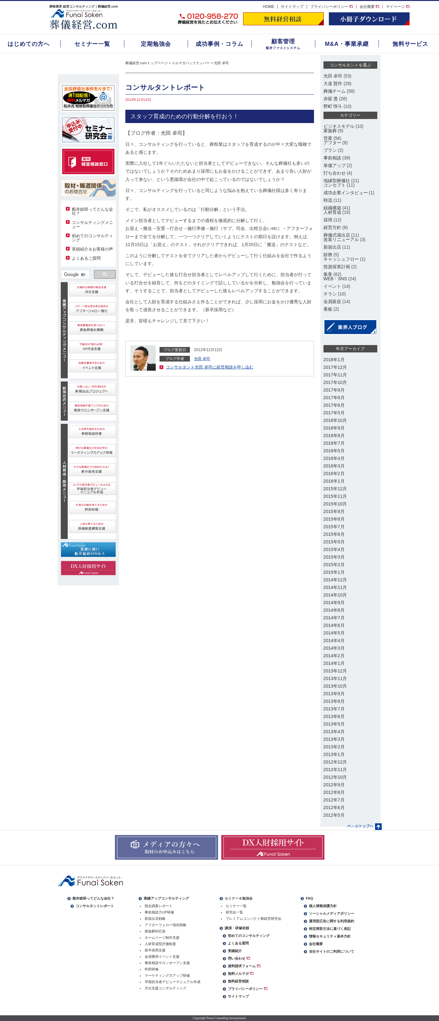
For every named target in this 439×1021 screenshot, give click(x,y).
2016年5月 (334, 450)
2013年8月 (334, 701)
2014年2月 (334, 655)
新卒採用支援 (155, 950)
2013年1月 (334, 754)
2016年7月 (334, 443)
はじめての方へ (28, 44)
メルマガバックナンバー (191, 63)
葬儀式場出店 (336, 235)
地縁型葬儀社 (336, 180)
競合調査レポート (158, 906)
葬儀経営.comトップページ (146, 63)
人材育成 (332, 212)
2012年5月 (334, 815)
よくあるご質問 (86, 258)
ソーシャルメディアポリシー (331, 913)
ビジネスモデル (338, 126)
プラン (330, 150)
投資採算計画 (336, 266)
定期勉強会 (156, 44)
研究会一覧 (234, 912)
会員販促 (332, 301)
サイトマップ (292, 6)
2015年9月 (334, 511)
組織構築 (332, 207)
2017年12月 (335, 367)
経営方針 (332, 227)
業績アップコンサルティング (166, 898)
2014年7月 (334, 617)
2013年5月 (334, 724)
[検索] (74, 274)
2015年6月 (334, 534)
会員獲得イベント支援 (162, 956)
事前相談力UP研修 (159, 912)
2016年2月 (334, 473)
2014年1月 (334, 663)
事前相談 (332, 157)
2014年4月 (334, 640)
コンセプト (334, 185)
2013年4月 (334, 731)
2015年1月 (334, 572)
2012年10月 (335, 777)
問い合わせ (239, 958)
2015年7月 (334, 526)
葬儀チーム (334, 91)
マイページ (397, 6)
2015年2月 (334, 564)
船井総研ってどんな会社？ (92, 211)
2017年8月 (334, 397)
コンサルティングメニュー (92, 224)
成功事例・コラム (219, 44)
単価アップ (334, 165)
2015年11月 (335, 496)
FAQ (309, 898)
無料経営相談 (238, 981)
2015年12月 (335, 488)
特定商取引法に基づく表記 (330, 929)
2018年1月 (334, 359)
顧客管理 (283, 41)
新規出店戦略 (155, 918)
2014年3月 (334, 648)
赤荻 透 (330, 98)
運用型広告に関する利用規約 (331, 921)
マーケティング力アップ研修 (167, 975)
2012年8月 (334, 792)
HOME (268, 6)
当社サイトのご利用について (331, 951)
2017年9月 (334, 390)
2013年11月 (335, 678)
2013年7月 (334, 708)
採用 (327, 219)
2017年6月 (334, 405)
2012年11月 (335, 769)
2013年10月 (335, 686)
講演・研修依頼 (237, 928)
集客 (327, 274)
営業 (327, 138)
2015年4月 (334, 549)
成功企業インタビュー (345, 192)
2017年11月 (335, 374)
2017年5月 (334, 412)
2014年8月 (334, 610)
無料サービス (410, 44)
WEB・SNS (335, 278)
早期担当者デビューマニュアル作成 (172, 982)
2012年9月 (334, 784)
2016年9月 (334, 427)
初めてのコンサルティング (92, 237)
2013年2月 (334, 746)
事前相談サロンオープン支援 (167, 963)
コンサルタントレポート (95, 906)
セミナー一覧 (92, 44)
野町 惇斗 (332, 106)
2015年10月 (335, 503)
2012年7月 (334, 799)
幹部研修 (152, 969)
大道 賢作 (332, 83)
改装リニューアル (341, 239)
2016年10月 (335, 420)
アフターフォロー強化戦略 (165, 925)
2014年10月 (335, 594)
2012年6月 (334, 807)
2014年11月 (335, 587)
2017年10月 (335, 382)
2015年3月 (334, 557)
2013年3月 (334, 739)
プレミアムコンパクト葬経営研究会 (253, 918)
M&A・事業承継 (346, 44)
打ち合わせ (334, 173)
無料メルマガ (240, 973)
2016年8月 (334, 435)
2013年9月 (334, 693)
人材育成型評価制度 (160, 944)
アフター (332, 142)
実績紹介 (235, 951)
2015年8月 (334, 519)
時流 (327, 200)
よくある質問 (238, 943)
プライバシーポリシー (331, 6)
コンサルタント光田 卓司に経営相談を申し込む (210, 367)
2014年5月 (334, 632)
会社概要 (369, 6)
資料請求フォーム (244, 966)
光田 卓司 (221, 63)
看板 (327, 309)
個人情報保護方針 (323, 906)
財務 (327, 254)
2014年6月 (334, 625)
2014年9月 (334, 602)
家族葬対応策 (155, 931)
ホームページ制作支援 (162, 937)
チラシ (330, 293)
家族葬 (330, 130)
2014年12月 (335, 579)
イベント (332, 286)
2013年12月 (335, 670)
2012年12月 (335, 761)
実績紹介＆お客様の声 (92, 249)
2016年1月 (334, 481)
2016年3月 (334, 465)
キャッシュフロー (341, 259)
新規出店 (332, 247)
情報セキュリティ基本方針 (330, 936)
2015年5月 (334, 541)
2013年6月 (334, 716)
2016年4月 (334, 458)
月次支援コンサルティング (165, 988)
